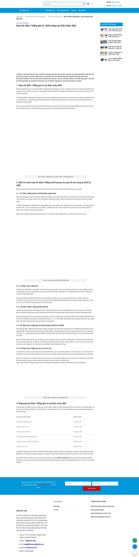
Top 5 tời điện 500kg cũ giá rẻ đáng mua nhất (114, 41)
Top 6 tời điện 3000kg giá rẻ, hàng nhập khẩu (115, 59)
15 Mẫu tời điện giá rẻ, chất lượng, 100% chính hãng (115, 53)
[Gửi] (83, 3)
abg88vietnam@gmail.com (34, 544)
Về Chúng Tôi (50, 10)
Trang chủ (19, 16)
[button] (88, 4)
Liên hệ (73, 10)
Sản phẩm (82, 10)
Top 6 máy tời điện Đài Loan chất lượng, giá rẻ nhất (115, 29)
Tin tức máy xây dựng (55, 16)
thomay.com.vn (31, 548)
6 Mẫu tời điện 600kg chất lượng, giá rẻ (115, 35)
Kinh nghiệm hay (63, 10)
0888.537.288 (31, 541)
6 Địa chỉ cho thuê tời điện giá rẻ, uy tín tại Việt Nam (114, 47)
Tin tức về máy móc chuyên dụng (35, 16)
